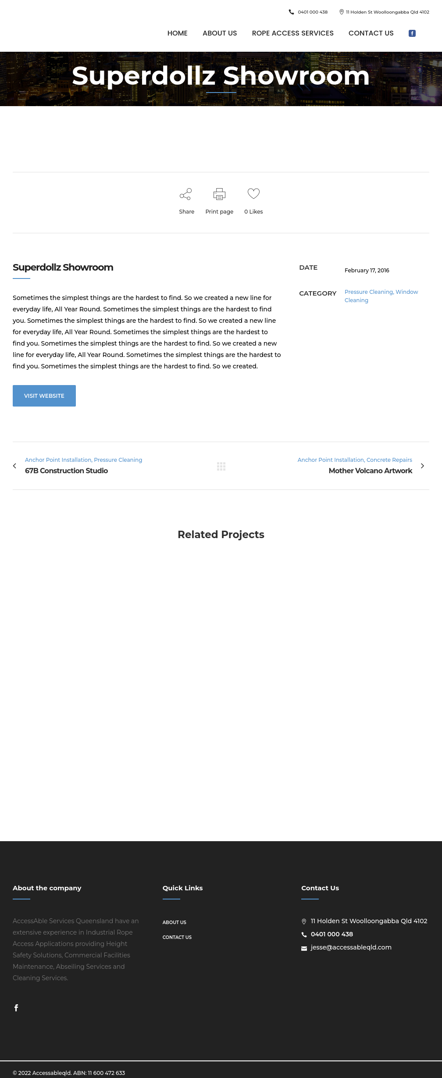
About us (174, 922)
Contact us (177, 937)
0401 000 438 (313, 12)
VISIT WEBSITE (44, 396)
